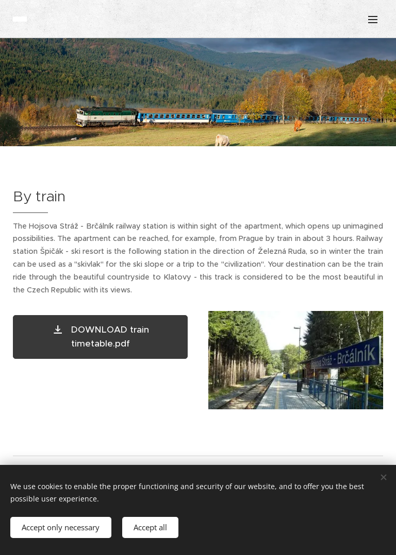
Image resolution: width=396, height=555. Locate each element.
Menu (372, 19)
